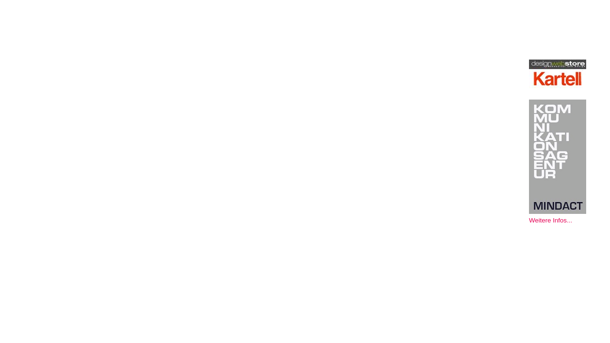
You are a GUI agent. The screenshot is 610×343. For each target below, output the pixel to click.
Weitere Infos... (550, 220)
